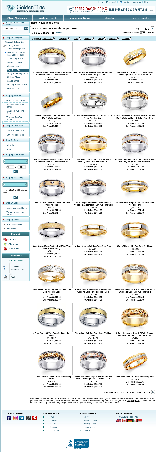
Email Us (14, 277)
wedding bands (105, 398)
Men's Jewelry (140, 18)
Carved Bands (13, 81)
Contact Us (54, 430)
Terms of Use (89, 427)
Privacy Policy (90, 424)
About (86, 417)
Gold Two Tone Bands (16, 100)
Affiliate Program (91, 420)
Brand (100, 39)
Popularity (63, 39)
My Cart (127, 2)
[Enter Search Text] (13, 28)
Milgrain (10, 145)
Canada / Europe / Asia (128, 417)
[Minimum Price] (10, 167)
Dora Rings (12, 229)
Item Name (47, 39)
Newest (112, 39)
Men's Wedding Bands (16, 48)
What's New (14, 248)
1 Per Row (59, 33)
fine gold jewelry (133, 401)
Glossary (53, 427)
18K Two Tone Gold (15, 135)
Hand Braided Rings (15, 55)
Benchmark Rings (14, 62)
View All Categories (14, 42)
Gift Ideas (13, 244)
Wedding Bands (48, 18)
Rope (8, 149)
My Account (111, 2)
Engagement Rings (79, 18)
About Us (137, 2)
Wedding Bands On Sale (17, 85)
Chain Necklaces (17, 18)
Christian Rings (13, 77)
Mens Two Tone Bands (16, 208)
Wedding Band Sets (15, 66)
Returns (53, 424)
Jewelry (110, 18)
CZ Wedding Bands (15, 59)
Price (76, 39)
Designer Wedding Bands (17, 73)
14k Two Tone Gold (15, 131)
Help (146, 2)
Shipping (53, 420)
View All (150, 33)
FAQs (52, 417)
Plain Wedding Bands (16, 52)
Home (100, 2)
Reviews (87, 39)
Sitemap (87, 430)
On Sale (12, 239)
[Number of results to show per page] (142, 32)
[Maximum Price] (22, 167)
